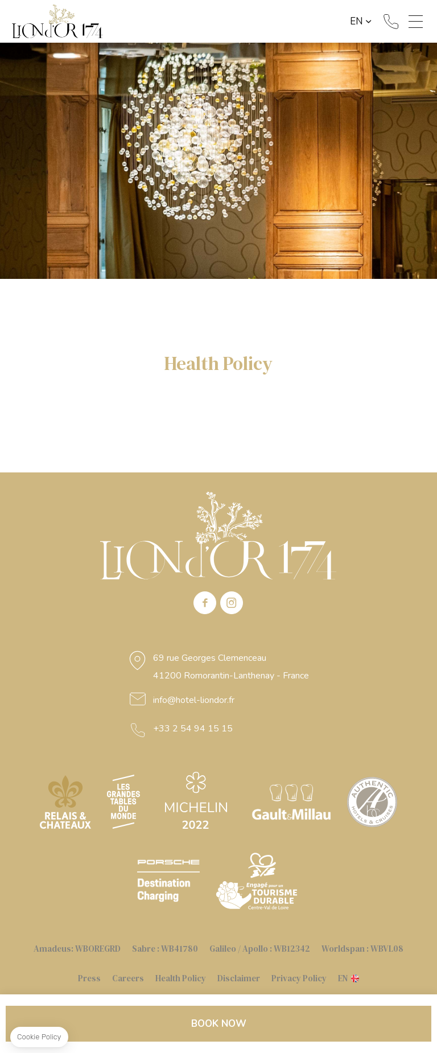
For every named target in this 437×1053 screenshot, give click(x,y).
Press (89, 978)
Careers (128, 978)
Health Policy (180, 978)
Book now (218, 1023)
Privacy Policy (299, 978)
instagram (231, 602)
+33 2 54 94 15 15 (390, 21)
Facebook (204, 602)
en (356, 21)
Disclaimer (238, 978)
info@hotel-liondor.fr (193, 700)
